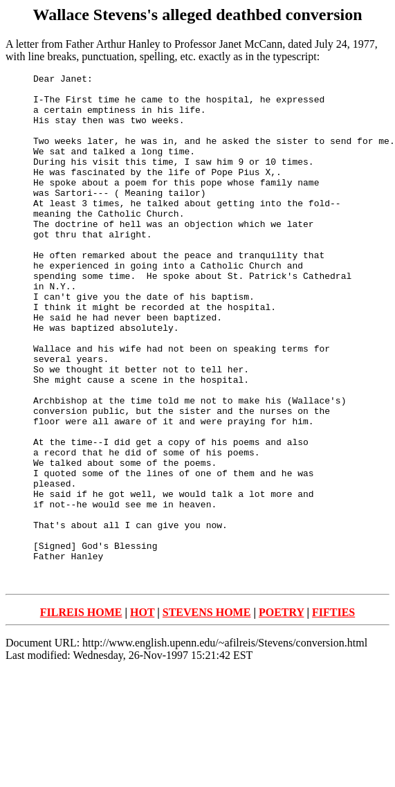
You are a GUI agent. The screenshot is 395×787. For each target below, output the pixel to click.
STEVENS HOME (207, 714)
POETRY (281, 714)
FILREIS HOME (81, 714)
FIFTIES (333, 714)
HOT (142, 714)
